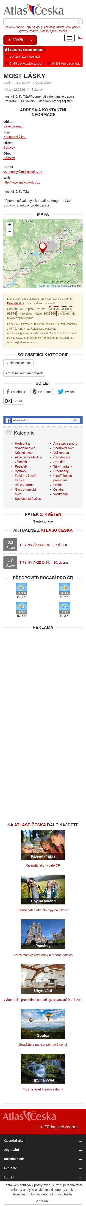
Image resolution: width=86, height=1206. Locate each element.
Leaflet (41, 286)
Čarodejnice (62, 457)
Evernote (41, 391)
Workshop (60, 494)
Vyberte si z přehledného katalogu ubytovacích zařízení (43, 1000)
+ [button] (9, 225)
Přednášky (61, 471)
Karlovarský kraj (14, 137)
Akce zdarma (24, 485)
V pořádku (43, 1201)
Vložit (21, 40)
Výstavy (20, 471)
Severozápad (12, 126)
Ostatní (58, 489)
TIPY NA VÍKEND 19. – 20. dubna (43, 562)
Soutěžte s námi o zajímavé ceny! (43, 1044)
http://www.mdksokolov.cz (21, 182)
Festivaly (21, 466)
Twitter (66, 391)
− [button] (9, 232)
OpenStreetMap (59, 286)
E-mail (14, 401)
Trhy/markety (62, 466)
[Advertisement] (43, 675)
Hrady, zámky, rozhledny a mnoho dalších (43, 955)
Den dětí (59, 462)
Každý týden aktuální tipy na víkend (43, 910)
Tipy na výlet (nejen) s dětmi (43, 1089)
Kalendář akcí (22, 82)
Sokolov (9, 147)
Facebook (15, 391)
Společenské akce (19, 363)
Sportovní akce (64, 448)
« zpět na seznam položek (24, 373)
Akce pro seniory (65, 443)
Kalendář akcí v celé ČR (43, 865)
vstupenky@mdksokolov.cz (22, 172)
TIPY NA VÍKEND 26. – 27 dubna (43, 545)
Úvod (6, 82)
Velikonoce (61, 453)
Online (58, 485)
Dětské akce (24, 453)
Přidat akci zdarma (59, 1127)
